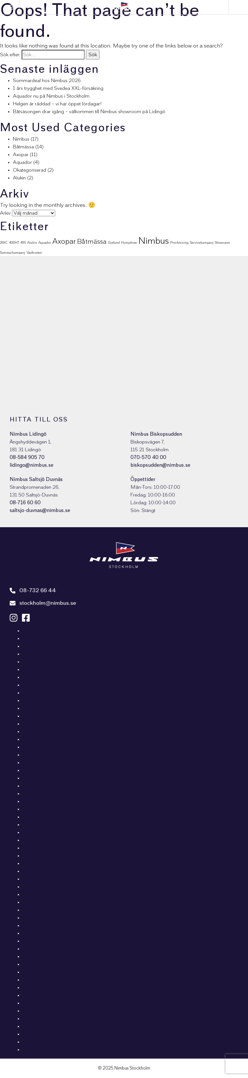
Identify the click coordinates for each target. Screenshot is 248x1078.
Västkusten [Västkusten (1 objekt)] (34, 252)
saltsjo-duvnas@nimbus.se (40, 510)
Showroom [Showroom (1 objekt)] (222, 242)
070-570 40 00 (148, 457)
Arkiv (5, 213)
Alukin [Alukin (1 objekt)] (32, 242)
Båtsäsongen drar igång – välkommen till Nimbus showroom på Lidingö (89, 111)
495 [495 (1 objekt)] (23, 242)
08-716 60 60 (25, 502)
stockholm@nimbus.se (43, 603)
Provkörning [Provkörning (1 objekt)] (179, 242)
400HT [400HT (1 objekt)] (14, 242)
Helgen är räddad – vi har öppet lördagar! (57, 103)
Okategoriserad (29, 170)
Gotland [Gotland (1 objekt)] (114, 242)
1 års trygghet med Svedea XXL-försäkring (58, 88)
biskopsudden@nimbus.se (160, 465)
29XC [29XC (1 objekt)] (4, 242)
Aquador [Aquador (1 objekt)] (44, 242)
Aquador (22, 162)
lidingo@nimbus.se (31, 465)
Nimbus (21, 139)
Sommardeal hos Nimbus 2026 (47, 80)
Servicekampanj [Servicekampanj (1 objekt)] (201, 242)
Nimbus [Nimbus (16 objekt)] (153, 241)
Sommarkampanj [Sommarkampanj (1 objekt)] (12, 252)
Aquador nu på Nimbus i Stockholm (51, 96)
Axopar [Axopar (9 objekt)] (64, 241)
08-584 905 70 (27, 457)
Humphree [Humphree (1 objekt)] (129, 242)
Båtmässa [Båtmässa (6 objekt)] (92, 241)
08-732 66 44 (33, 590)
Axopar (20, 154)
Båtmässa (23, 146)
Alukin (19, 177)
